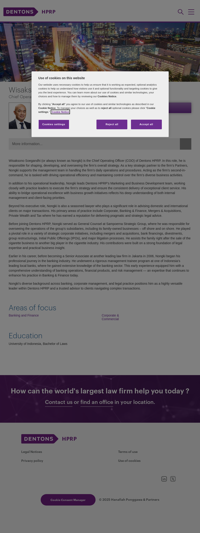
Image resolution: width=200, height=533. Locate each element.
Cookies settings (53, 124)
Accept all (146, 124)
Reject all (112, 124)
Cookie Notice (60, 112)
